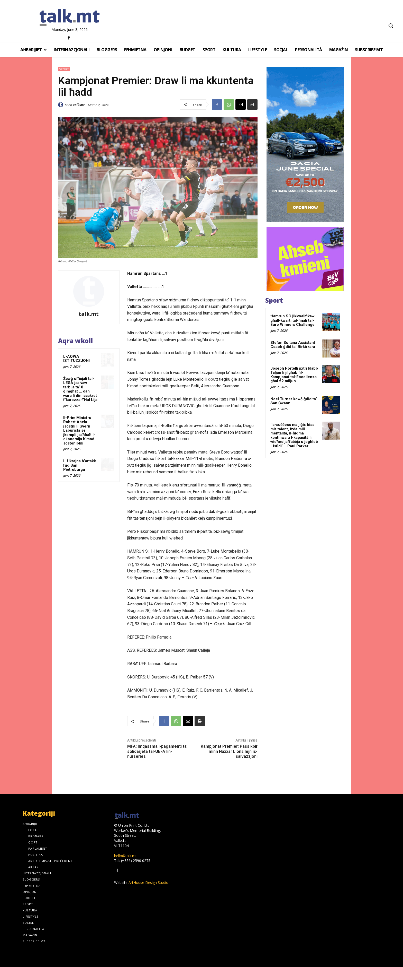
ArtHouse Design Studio (148, 882)
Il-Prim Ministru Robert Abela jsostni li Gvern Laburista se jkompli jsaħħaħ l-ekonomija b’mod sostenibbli (79, 430)
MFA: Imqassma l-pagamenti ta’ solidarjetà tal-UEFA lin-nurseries (157, 751)
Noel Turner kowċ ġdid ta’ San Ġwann (293, 401)
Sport (64, 69)
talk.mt (79, 104)
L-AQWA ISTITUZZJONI (76, 358)
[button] (390, 25)
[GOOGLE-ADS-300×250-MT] (305, 259)
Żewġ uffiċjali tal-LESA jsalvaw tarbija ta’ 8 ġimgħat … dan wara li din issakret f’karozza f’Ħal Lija (80, 389)
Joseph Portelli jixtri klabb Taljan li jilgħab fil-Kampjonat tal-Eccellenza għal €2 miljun (294, 375)
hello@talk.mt (125, 855)
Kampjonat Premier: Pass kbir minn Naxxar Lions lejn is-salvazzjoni (229, 751)
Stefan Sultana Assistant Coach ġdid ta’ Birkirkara (292, 344)
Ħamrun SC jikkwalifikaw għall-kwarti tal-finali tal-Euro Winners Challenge (292, 320)
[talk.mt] (69, 18)
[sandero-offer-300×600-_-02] (305, 144)
